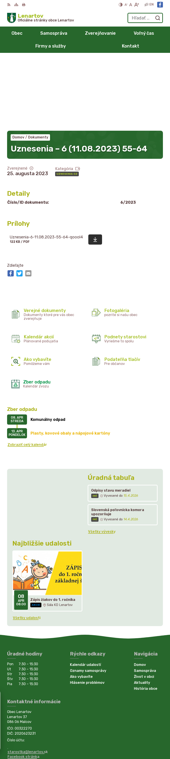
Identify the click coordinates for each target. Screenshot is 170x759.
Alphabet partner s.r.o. (142, 735)
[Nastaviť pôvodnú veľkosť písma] (130, 4)
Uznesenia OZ (66, 102)
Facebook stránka (23, 685)
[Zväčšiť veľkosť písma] (136, 4)
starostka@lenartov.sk (28, 680)
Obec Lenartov (149, 741)
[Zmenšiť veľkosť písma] (126, 4)
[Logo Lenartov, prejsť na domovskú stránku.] (40, 18)
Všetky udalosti (27, 546)
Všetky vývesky (102, 460)
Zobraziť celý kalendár (27, 373)
